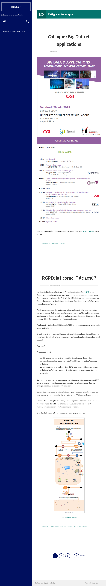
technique (47, 243)
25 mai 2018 (53, 52)
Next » (82, 556)
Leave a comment (59, 243)
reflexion (56, 526)
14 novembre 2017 (55, 285)
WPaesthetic (94, 583)
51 (77, 555)
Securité (46, 526)
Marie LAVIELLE (89, 231)
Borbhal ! (16, 7)
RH (65, 526)
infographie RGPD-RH (68, 517)
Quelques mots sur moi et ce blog (14, 31)
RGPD (86, 292)
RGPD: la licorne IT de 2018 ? (69, 278)
